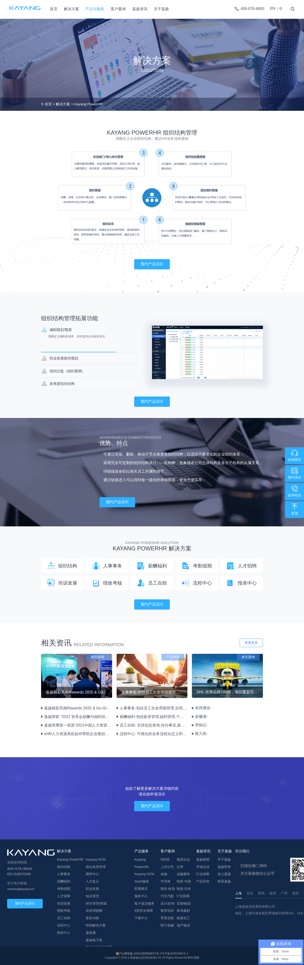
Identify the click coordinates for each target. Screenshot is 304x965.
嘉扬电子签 (94, 940)
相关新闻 (97, 657)
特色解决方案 (96, 925)
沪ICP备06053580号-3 (174, 953)
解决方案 (71, 9)
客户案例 (118, 9)
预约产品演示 (152, 264)
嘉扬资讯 (139, 9)
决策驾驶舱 (94, 910)
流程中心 (63, 925)
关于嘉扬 (161, 9)
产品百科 (202, 881)
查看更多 (251, 643)
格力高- (201, 734)
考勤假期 (63, 889)
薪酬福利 (63, 881)
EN (272, 8)
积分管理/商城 (96, 903)
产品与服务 (94, 9)
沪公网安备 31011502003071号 (139, 953)
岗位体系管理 (96, 867)
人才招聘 (63, 896)
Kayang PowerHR (88, 104)
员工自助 (63, 918)
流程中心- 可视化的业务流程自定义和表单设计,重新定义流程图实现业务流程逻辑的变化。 (153, 734)
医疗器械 (167, 925)
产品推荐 (173, 657)
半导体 (166, 881)
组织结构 (63, 867)
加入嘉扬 (224, 874)
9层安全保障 (143, 910)
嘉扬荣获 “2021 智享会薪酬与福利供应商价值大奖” (77, 717)
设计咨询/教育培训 (168, 907)
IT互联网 (183, 896)
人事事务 (63, 874)
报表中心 (63, 933)
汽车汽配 (167, 896)
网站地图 (193, 957)
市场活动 (202, 867)
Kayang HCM (95, 859)
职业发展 (92, 889)
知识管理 (92, 896)
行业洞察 (202, 874)
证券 (180, 867)
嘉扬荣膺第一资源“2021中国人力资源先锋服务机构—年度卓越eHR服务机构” (77, 725)
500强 (165, 859)
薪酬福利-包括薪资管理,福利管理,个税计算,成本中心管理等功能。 (153, 717)
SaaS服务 (141, 881)
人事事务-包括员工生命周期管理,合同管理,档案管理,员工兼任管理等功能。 (153, 708)
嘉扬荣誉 (224, 867)
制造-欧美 (168, 889)
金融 (164, 874)
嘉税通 (91, 933)
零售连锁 (167, 918)
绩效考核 (63, 910)
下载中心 (141, 918)
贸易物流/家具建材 (184, 907)
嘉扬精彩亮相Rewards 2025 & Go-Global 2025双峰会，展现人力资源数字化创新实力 (77, 708)
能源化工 (183, 918)
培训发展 (63, 903)
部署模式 (141, 889)
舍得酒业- (203, 708)
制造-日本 (184, 889)
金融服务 (183, 874)
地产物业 (183, 925)
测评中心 (92, 874)
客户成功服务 (144, 903)
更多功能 (92, 918)
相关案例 (248, 657)
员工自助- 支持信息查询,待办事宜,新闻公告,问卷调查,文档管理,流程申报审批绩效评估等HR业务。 (153, 725)
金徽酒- (201, 716)
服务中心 (141, 896)
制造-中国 (184, 881)
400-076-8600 (252, 9)
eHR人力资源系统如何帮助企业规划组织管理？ (77, 734)
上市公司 (167, 867)
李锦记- (201, 725)
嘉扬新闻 (202, 859)
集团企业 (183, 859)
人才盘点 (92, 881)
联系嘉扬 (224, 881)
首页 (53, 9)
